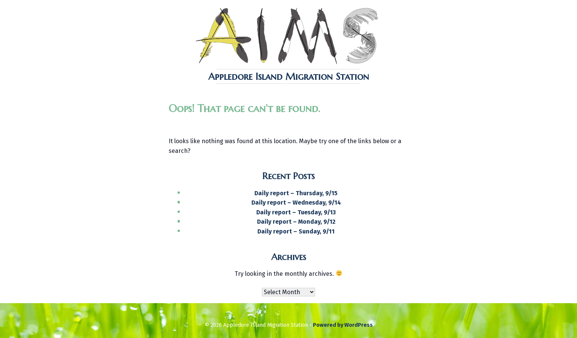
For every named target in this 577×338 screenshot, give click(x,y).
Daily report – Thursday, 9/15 (296, 193)
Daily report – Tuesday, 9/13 (296, 212)
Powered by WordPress (343, 325)
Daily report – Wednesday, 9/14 (296, 202)
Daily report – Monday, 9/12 (296, 221)
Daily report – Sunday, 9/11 (296, 231)
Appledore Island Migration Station (288, 76)
